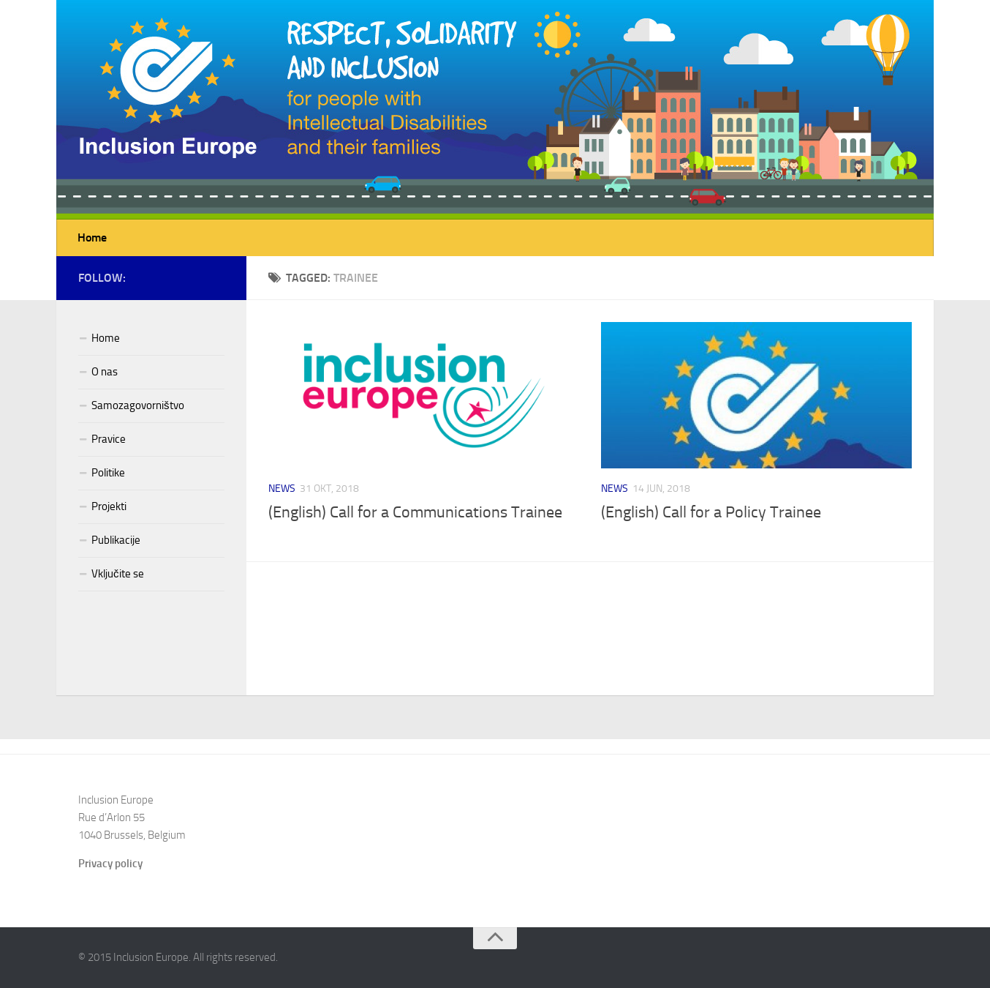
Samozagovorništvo (137, 405)
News (281, 488)
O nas (104, 371)
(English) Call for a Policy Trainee (711, 512)
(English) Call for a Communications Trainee (415, 512)
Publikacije (115, 540)
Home (92, 237)
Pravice (108, 439)
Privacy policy (110, 863)
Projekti (108, 506)
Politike (108, 472)
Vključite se (117, 573)
